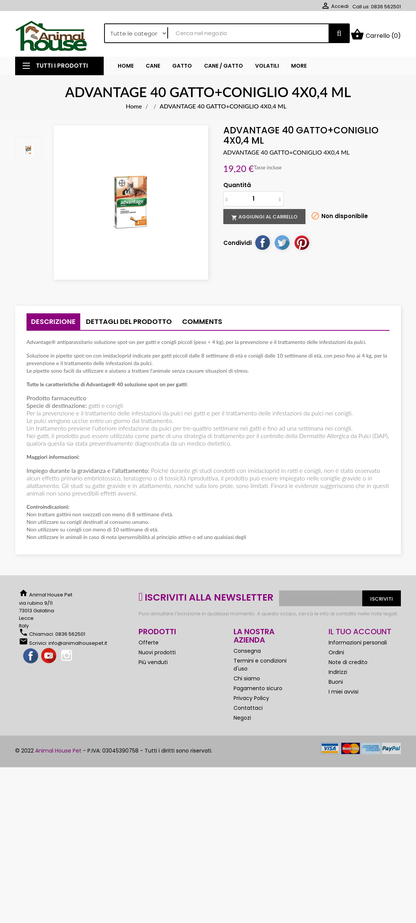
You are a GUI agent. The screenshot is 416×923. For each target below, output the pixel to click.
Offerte (149, 645)
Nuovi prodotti (157, 655)
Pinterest (301, 245)
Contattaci (248, 711)
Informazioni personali (358, 645)
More (299, 68)
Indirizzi (338, 675)
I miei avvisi (343, 694)
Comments (202, 324)
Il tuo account (360, 634)
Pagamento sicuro (258, 691)
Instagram (67, 659)
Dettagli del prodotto (129, 324)
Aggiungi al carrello (264, 220)
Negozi (242, 721)
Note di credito (348, 665)
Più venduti (153, 665)
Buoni (336, 685)
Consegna (247, 654)
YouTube (49, 659)
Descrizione (53, 324)
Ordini (336, 655)
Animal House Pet (58, 753)
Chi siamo (247, 681)
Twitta (282, 245)
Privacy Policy (251, 701)
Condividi (262, 245)
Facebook (31, 659)
